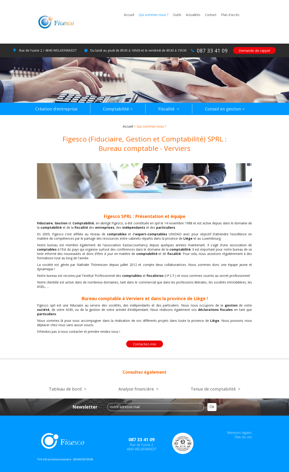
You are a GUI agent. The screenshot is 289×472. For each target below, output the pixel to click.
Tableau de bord (65, 389)
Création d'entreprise (56, 109)
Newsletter (84, 407)
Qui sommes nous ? (153, 15)
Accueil (129, 15)
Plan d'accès (230, 15)
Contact (211, 15)
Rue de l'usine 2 (141, 447)
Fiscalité (167, 109)
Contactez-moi (144, 344)
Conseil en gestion (223, 109)
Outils (177, 15)
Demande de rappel (254, 50)
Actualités (193, 15)
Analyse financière (136, 389)
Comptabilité (116, 109)
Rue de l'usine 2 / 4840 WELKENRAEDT (48, 50)
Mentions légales (239, 432)
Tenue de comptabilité (213, 389)
